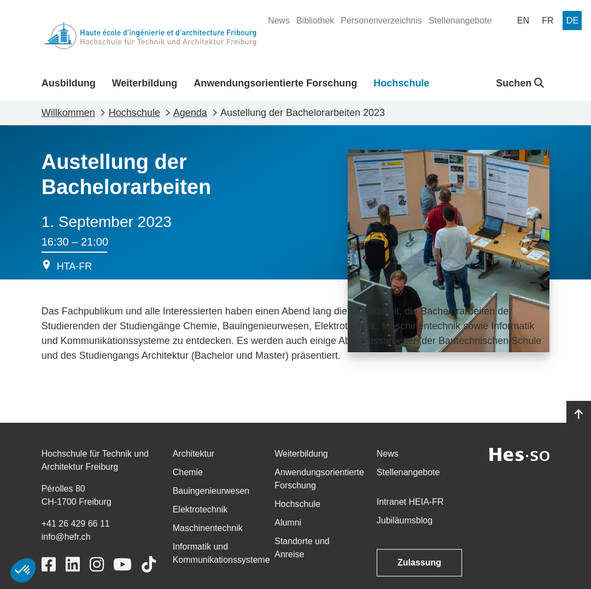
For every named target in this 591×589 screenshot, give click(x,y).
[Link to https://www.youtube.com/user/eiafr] (122, 565)
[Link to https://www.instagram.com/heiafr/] (97, 565)
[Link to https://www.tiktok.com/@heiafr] (149, 565)
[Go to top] (578, 414)
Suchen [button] (520, 83)
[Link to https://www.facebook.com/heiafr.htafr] (49, 565)
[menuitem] (279, 21)
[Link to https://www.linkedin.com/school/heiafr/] (73, 565)
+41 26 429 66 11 (76, 523)
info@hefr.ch (66, 536)
